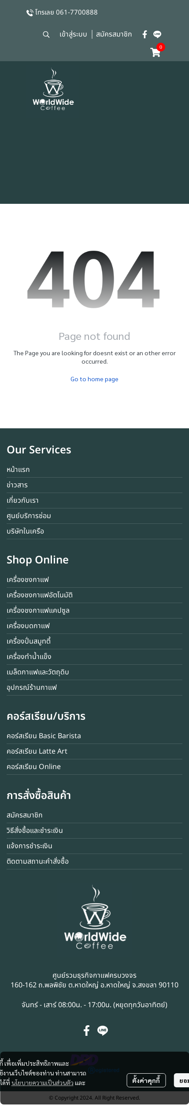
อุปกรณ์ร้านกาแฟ (32, 687)
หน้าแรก (18, 469)
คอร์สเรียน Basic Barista (44, 736)
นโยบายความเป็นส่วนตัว (42, 1082)
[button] (46, 34)
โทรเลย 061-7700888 (66, 12)
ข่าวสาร (17, 485)
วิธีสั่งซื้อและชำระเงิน (35, 830)
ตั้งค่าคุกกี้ (146, 1080)
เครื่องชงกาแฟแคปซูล (38, 610)
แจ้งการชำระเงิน (29, 846)
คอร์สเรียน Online (34, 767)
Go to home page (94, 379)
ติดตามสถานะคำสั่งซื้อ (38, 861)
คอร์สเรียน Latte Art (37, 751)
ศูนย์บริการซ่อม (29, 516)
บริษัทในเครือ (25, 531)
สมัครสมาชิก (114, 34)
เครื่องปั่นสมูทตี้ (29, 641)
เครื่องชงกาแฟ (28, 579)
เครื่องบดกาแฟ (28, 626)
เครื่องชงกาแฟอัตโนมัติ (40, 595)
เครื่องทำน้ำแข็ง (29, 657)
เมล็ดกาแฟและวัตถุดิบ (38, 672)
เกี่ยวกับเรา (23, 500)
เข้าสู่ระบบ (73, 34)
